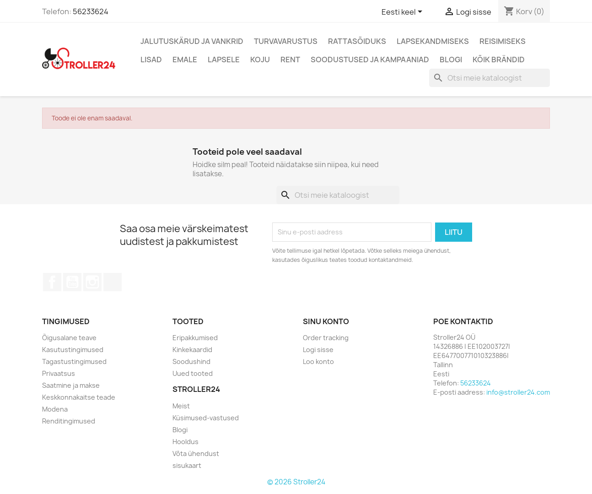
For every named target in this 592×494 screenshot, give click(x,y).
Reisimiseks (502, 41)
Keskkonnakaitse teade (78, 397)
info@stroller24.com (518, 392)
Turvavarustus (286, 41)
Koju (260, 59)
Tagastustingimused (74, 361)
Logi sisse (318, 349)
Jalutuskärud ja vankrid (191, 41)
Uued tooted (192, 373)
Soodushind (191, 361)
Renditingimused (68, 421)
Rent (290, 59)
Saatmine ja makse (71, 385)
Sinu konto (326, 321)
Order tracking (326, 337)
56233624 (90, 11)
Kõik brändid (499, 59)
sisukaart (186, 465)
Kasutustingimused (72, 349)
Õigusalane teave (69, 337)
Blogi (451, 59)
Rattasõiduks (357, 41)
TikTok (112, 282)
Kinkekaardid (192, 349)
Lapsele (224, 59)
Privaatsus (58, 373)
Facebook (52, 282)
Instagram (92, 282)
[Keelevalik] (403, 12)
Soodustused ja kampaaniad (370, 59)
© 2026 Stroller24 (296, 482)
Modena (55, 409)
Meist (181, 406)
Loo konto (318, 361)
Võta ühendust (195, 453)
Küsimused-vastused (205, 417)
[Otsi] (489, 78)
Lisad (151, 59)
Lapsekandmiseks (433, 41)
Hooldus (185, 441)
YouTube (72, 282)
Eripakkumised (195, 337)
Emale (184, 59)
